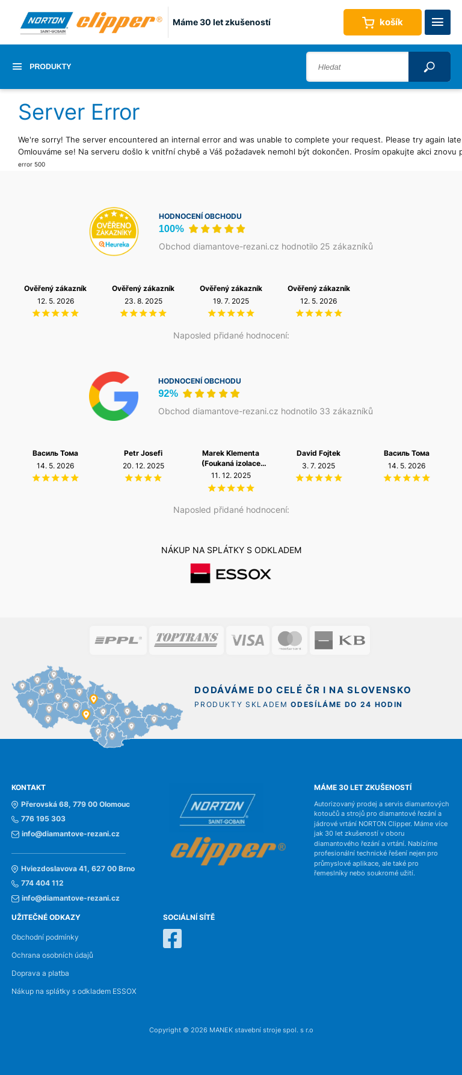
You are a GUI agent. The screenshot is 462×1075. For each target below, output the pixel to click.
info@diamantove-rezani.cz (65, 834)
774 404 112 (37, 883)
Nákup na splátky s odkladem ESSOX (74, 991)
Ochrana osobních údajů (52, 955)
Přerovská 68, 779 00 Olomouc (70, 804)
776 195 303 (38, 819)
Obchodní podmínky (45, 937)
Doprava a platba (40, 973)
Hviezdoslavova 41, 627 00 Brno (73, 869)
